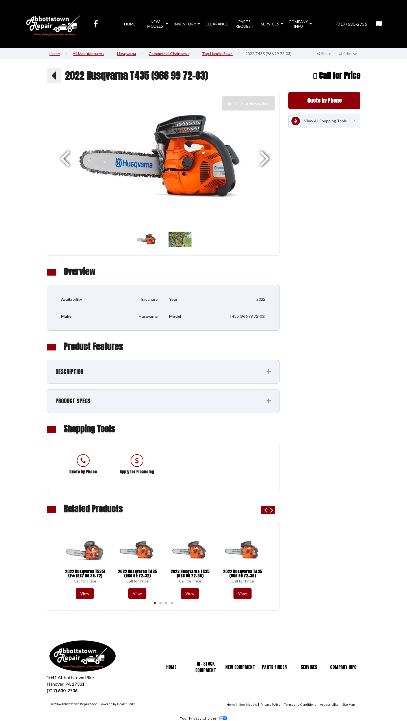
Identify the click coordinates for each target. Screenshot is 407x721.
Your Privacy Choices (203, 718)
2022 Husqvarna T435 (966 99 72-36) (242, 574)
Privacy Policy (270, 704)
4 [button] (172, 603)
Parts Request (244, 24)
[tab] (163, 372)
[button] (53, 75)
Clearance (216, 23)
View (84, 593)
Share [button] (324, 53)
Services (272, 23)
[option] (163, 157)
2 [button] (160, 603)
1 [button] (155, 603)
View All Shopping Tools (319, 121)
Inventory (187, 23)
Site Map (348, 704)
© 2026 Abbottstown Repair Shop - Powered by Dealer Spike (93, 704)
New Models (157, 24)
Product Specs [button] (72, 401)
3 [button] (166, 603)
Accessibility (329, 704)
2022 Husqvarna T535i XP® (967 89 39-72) (85, 574)
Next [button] (271, 510)
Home (130, 23)
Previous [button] (265, 510)
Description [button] (69, 371)
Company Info (300, 24)
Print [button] (348, 53)
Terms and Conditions (300, 704)
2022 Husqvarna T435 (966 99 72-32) (137, 574)
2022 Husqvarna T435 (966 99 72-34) (189, 574)
